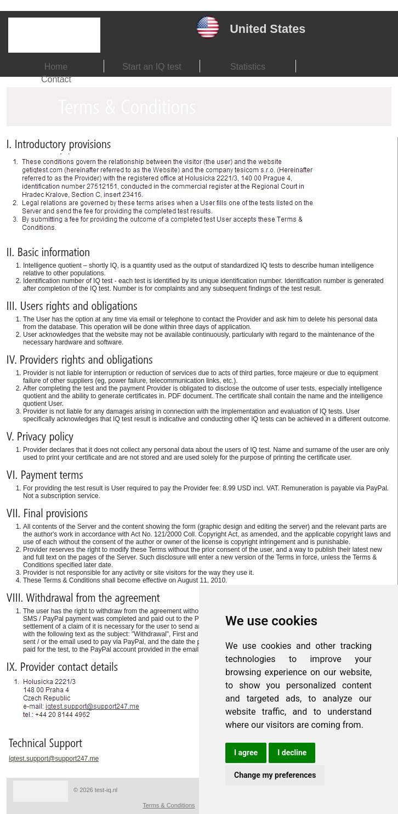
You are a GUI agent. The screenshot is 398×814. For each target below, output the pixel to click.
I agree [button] (246, 752)
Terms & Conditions (169, 805)
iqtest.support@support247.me (54, 758)
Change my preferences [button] (275, 775)
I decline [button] (291, 752)
